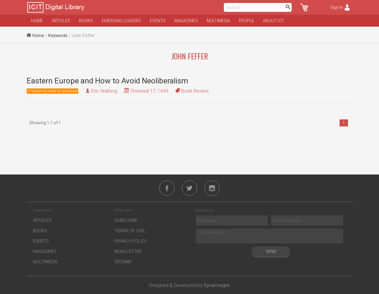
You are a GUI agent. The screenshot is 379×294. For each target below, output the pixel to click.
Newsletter (128, 251)
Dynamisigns (217, 285)
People (246, 20)
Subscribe (125, 220)
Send (271, 251)
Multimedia (218, 20)
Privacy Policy (130, 241)
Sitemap (123, 261)
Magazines (186, 20)
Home (37, 20)
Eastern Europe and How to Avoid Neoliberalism (107, 80)
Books (86, 20)
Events (158, 20)
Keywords (58, 35)
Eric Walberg (104, 91)
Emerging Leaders (121, 20)
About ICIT (274, 20)
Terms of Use (129, 230)
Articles (61, 20)
